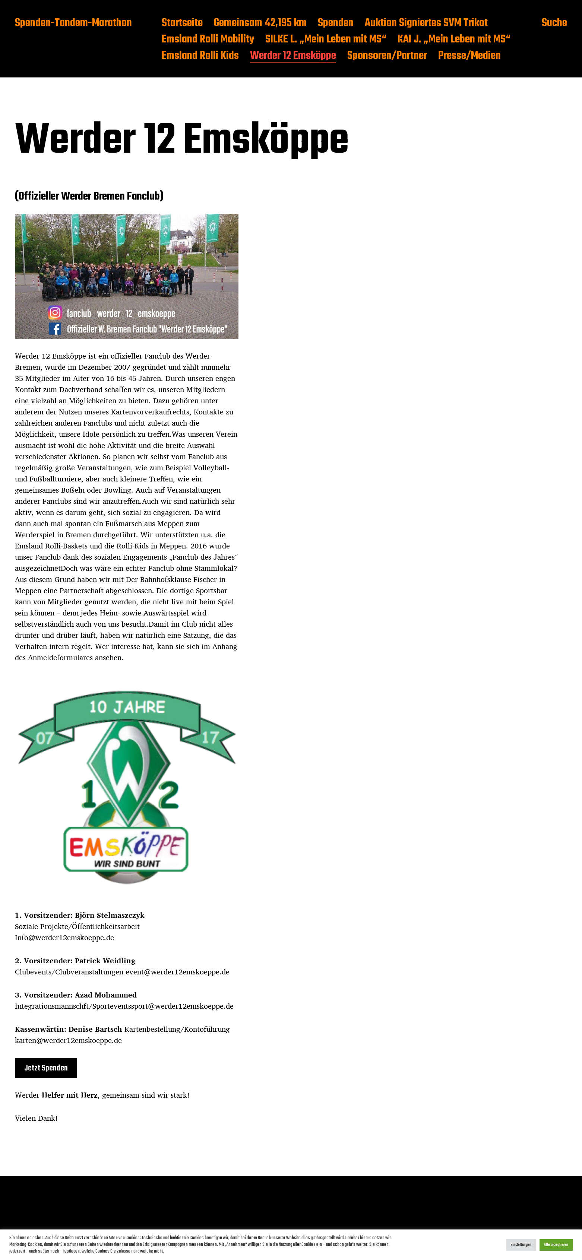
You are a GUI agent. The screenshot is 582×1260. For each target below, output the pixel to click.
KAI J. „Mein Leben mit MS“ (454, 40)
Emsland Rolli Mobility (208, 40)
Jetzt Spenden (46, 1068)
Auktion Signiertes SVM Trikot (426, 23)
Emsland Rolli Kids (200, 56)
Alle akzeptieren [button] (556, 1244)
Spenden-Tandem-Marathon (73, 23)
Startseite (182, 23)
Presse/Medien (469, 56)
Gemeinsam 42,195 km (260, 23)
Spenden (336, 23)
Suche (554, 23)
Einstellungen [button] (520, 1244)
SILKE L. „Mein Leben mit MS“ (325, 40)
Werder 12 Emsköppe (293, 56)
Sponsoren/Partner (387, 56)
